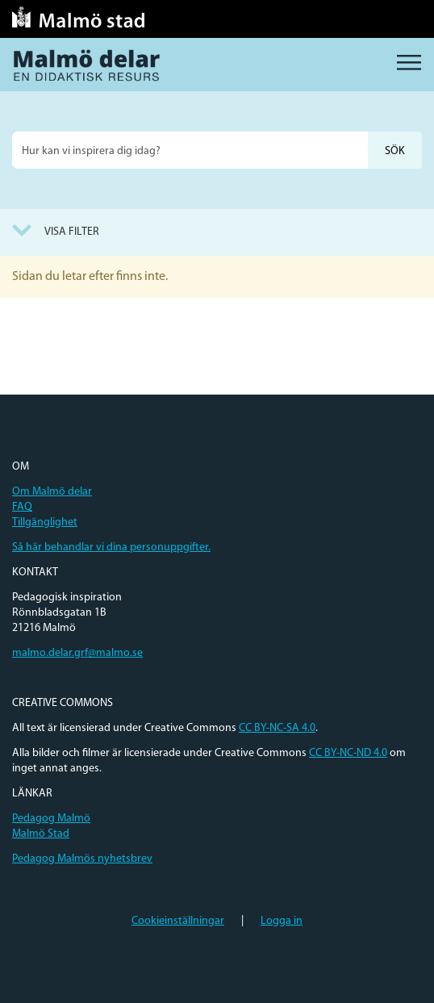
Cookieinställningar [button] (177, 921)
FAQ (22, 507)
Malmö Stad (40, 834)
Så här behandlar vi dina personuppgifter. (111, 547)
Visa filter (71, 232)
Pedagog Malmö (51, 819)
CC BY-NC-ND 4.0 (348, 753)
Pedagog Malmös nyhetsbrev (82, 859)
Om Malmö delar (52, 492)
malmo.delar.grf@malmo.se (77, 653)
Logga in (282, 921)
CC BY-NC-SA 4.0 (277, 728)
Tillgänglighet (44, 522)
